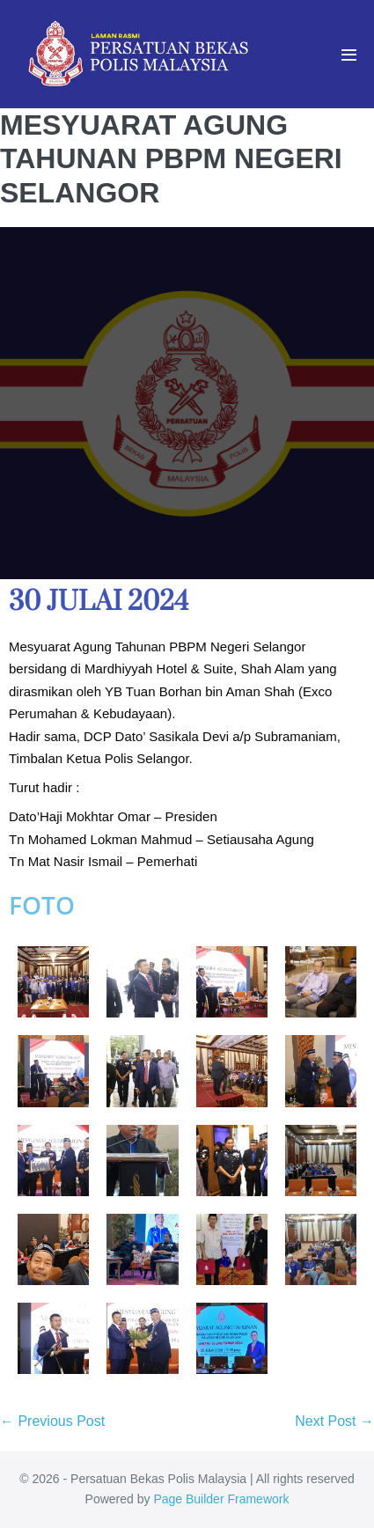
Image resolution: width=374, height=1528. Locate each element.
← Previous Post (52, 1421)
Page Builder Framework (221, 1499)
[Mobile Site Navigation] (348, 55)
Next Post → (334, 1421)
